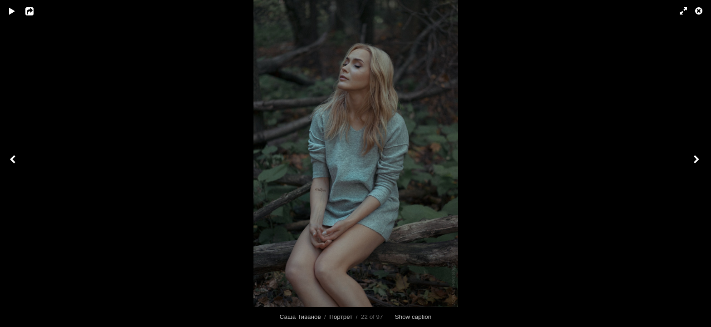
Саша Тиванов (300, 316)
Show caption (413, 316)
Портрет (340, 316)
